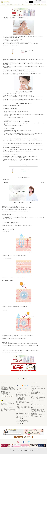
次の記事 (42, 182)
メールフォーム (38, 407)
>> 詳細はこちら (23, 52)
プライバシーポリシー (20, 450)
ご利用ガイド (36, 0)
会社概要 (40, 0)
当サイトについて (14, 450)
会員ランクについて (43, 0)
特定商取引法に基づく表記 (27, 450)
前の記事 (6, 182)
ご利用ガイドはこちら (20, 418)
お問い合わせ (33, 450)
